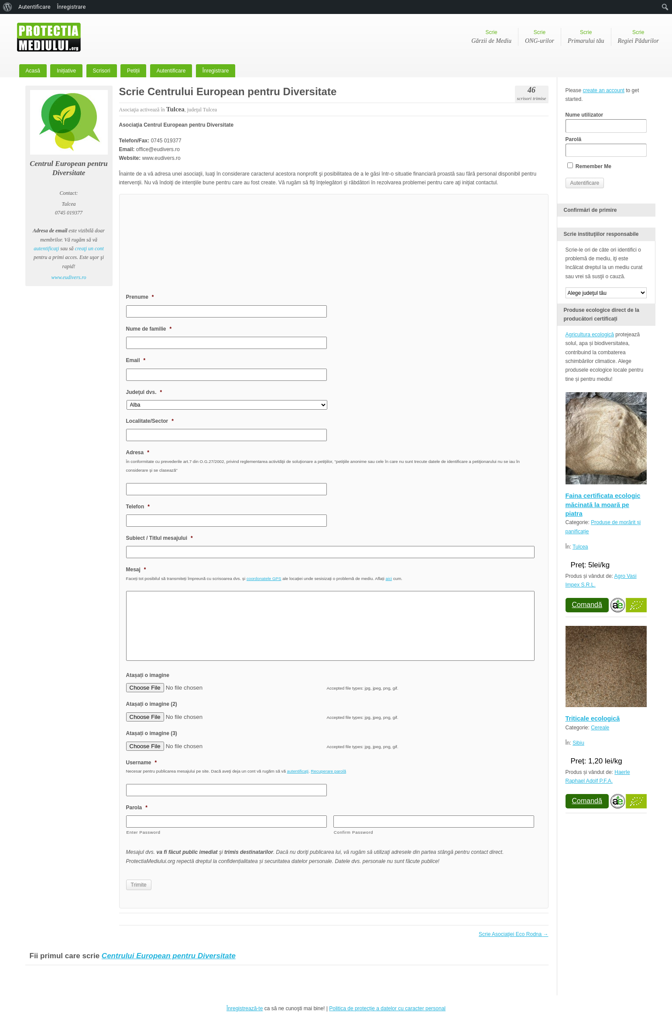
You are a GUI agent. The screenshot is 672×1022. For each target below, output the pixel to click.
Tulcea (580, 547)
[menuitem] (7, 7)
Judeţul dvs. (144, 392)
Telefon (138, 507)
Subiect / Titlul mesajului (159, 538)
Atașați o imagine (147, 675)
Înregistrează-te (244, 1008)
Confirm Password (353, 832)
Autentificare (171, 71)
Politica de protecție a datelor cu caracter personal (387, 1008)
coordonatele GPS (264, 578)
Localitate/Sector (150, 421)
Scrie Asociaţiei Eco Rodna (513, 934)
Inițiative (66, 71)
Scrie (491, 37)
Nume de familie (149, 329)
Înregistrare (215, 71)
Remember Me (589, 165)
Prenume (140, 297)
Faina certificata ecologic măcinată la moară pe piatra (603, 504)
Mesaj (136, 569)
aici (389, 578)
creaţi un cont (89, 248)
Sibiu (578, 743)
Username (141, 763)
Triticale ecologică (593, 718)
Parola (136, 807)
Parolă (606, 146)
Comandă (587, 604)
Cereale (600, 728)
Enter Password (144, 832)
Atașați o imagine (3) (151, 733)
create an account (603, 90)
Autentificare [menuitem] (34, 6)
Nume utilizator (606, 122)
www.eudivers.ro (68, 277)
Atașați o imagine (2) (151, 704)
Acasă (33, 71)
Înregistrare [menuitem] (71, 6)
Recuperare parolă (328, 771)
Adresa (137, 452)
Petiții (133, 71)
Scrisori (101, 71)
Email (136, 360)
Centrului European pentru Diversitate (169, 956)
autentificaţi (46, 248)
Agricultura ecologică (590, 334)
